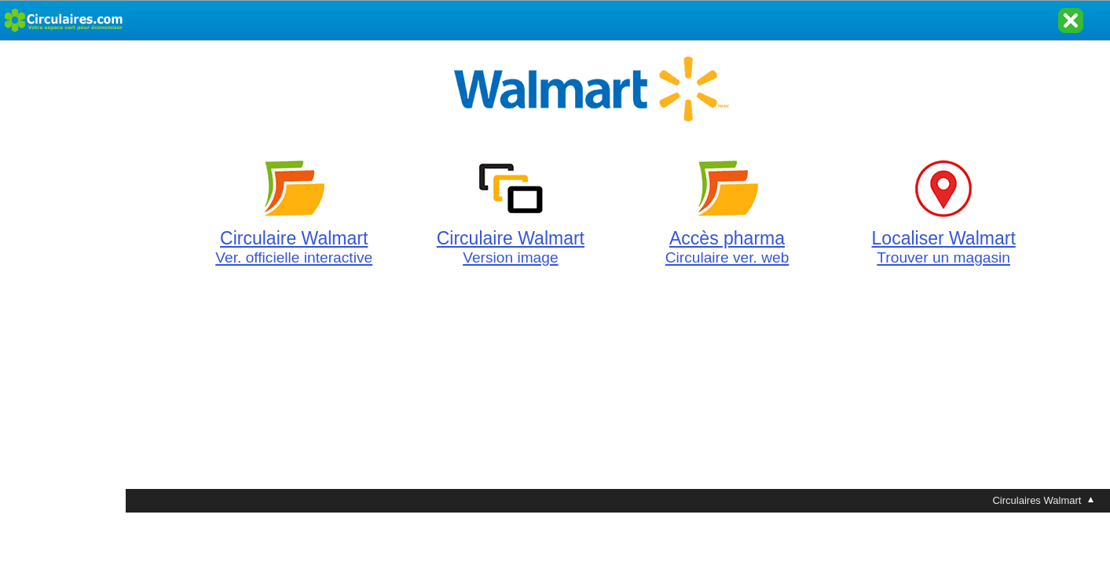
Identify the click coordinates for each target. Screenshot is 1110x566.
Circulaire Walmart (293, 238)
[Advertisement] (63, 277)
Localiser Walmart (944, 238)
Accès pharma (727, 238)
